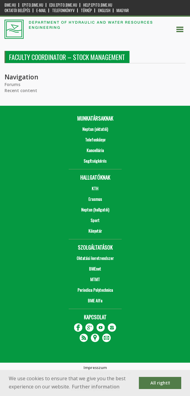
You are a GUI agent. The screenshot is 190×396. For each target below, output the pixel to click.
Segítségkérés (95, 161)
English (104, 10)
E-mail (41, 10)
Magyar (122, 10)
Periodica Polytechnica (95, 290)
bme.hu (10, 5)
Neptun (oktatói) (95, 129)
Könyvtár (95, 231)
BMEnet (95, 268)
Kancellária (95, 150)
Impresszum (95, 367)
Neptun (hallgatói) (95, 209)
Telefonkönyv (63, 10)
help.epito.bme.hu (97, 5)
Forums (12, 84)
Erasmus (95, 199)
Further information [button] (96, 386)
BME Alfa (95, 300)
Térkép (86, 10)
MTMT (95, 279)
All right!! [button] (160, 383)
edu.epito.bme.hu (63, 5)
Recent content (21, 90)
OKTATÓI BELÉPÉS (17, 10)
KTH (95, 188)
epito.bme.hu (32, 5)
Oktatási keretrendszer (95, 258)
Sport (95, 220)
